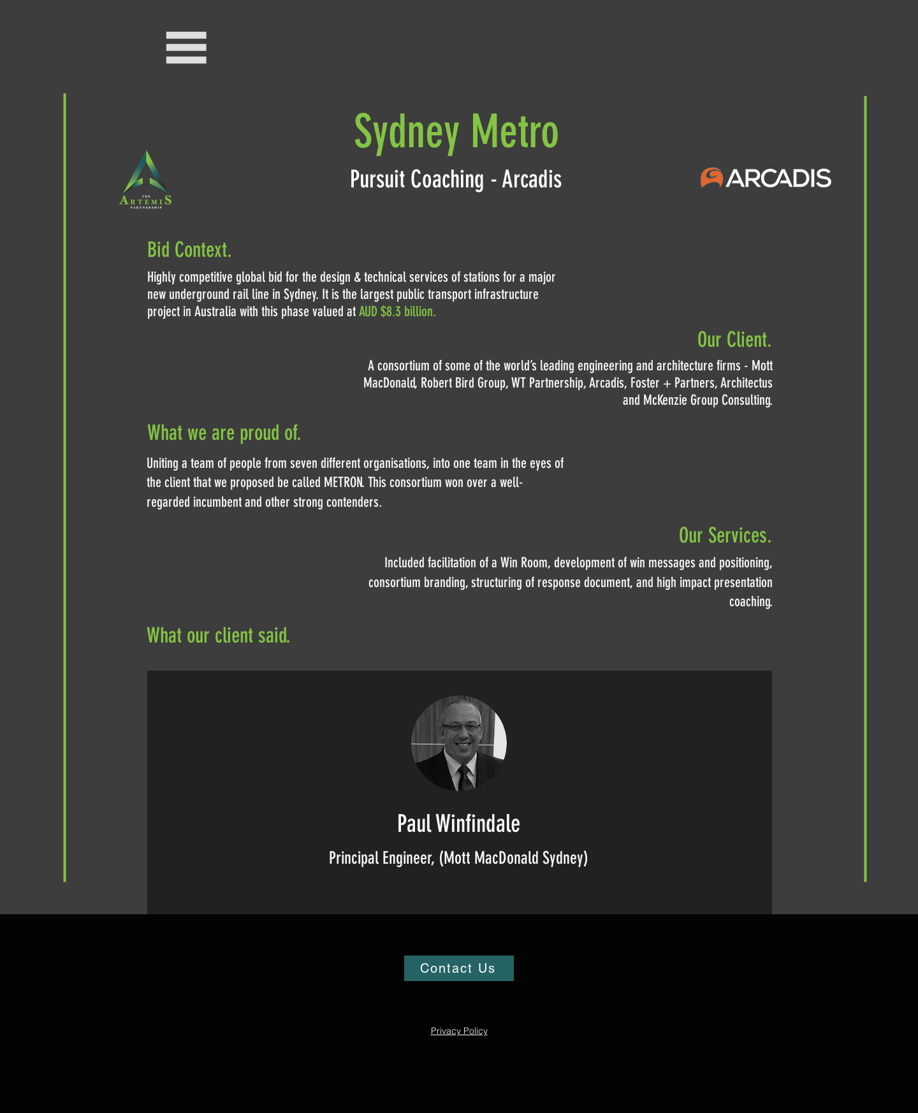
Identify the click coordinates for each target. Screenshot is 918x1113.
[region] (459, 792)
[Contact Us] (459, 968)
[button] (187, 47)
